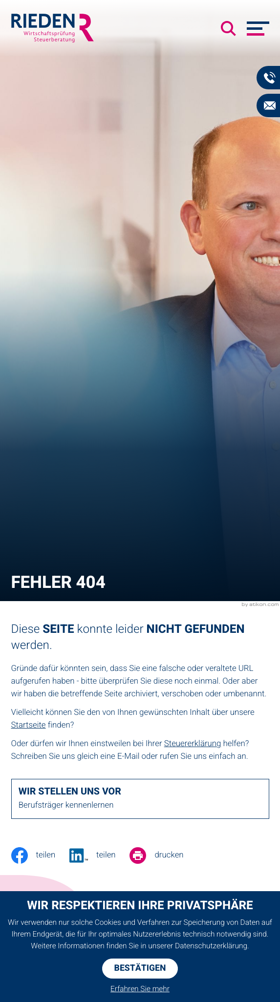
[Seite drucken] (163, 855)
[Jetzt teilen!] (99, 855)
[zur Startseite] (52, 28)
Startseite (28, 725)
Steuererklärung (192, 744)
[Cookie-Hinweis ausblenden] (140, 969)
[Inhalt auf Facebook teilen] (40, 855)
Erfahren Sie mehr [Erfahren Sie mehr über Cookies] (140, 989)
